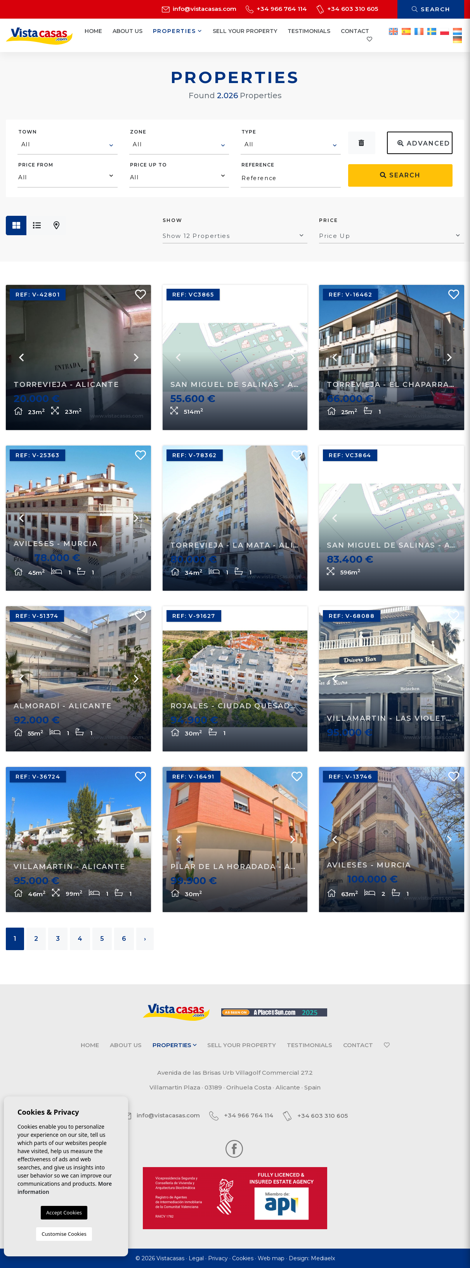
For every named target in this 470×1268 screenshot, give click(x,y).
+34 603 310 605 (347, 8)
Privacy (218, 1258)
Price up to (148, 164)
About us (127, 31)
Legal (196, 1258)
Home (93, 31)
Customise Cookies (64, 1233)
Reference (257, 164)
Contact (355, 31)
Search (431, 9)
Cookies (242, 1258)
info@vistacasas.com (199, 8)
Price (328, 220)
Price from (35, 164)
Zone (138, 131)
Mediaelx (323, 1258)
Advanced (423, 143)
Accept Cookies (64, 1212)
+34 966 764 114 (276, 8)
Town (27, 131)
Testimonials (309, 31)
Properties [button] (178, 31)
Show (172, 220)
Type (248, 131)
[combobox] (67, 145)
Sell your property (245, 31)
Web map (271, 1258)
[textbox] (68, 144)
